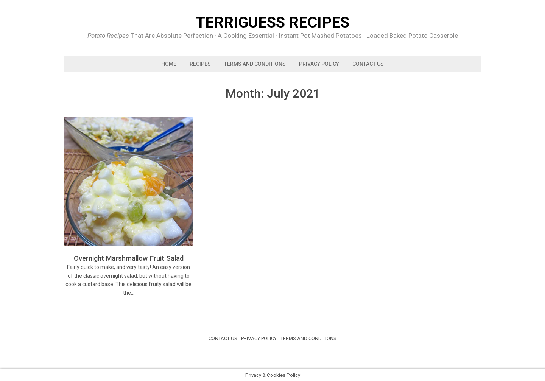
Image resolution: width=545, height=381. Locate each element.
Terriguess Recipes (272, 22)
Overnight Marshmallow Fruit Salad (129, 258)
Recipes (200, 64)
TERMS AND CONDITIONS (255, 64)
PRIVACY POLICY (319, 64)
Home (168, 64)
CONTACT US (223, 338)
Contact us (368, 64)
